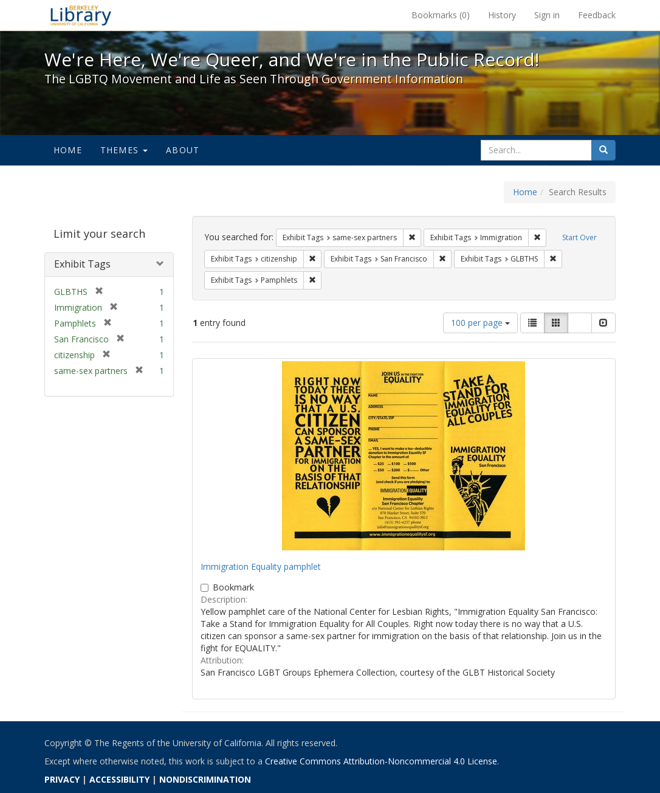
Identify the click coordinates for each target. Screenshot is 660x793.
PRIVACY (62, 779)
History (502, 15)
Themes (124, 150)
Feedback (597, 15)
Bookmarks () (440, 15)
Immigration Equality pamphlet (261, 566)
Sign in (547, 15)
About (182, 150)
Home (67, 150)
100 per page (480, 322)
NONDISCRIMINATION (205, 779)
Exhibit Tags (82, 264)
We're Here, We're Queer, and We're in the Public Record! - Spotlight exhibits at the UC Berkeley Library (80, 15)
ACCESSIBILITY (119, 779)
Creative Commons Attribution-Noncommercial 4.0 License (381, 761)
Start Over (579, 237)
